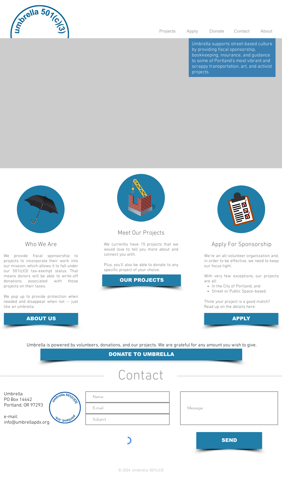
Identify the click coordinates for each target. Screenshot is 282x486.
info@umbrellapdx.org (26, 422)
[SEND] (229, 440)
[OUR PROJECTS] (141, 280)
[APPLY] (241, 319)
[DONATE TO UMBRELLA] (141, 354)
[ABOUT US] (41, 319)
